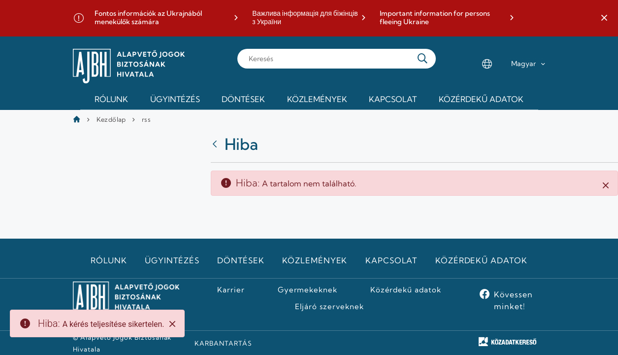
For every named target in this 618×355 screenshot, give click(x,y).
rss (146, 119)
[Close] (172, 324)
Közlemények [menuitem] (317, 99)
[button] (604, 18)
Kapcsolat (391, 260)
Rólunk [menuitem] (111, 99)
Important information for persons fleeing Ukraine (435, 18)
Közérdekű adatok (481, 260)
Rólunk (109, 260)
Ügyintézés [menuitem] (175, 99)
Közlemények (315, 260)
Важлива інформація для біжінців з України (305, 18)
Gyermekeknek (308, 289)
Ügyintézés (172, 260)
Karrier (231, 289)
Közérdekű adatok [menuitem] (481, 99)
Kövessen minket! (513, 300)
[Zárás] (606, 185)
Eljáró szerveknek (329, 306)
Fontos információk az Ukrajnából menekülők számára (148, 18)
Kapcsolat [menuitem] (393, 99)
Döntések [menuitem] (243, 99)
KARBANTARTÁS (223, 343)
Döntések (240, 260)
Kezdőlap (111, 119)
